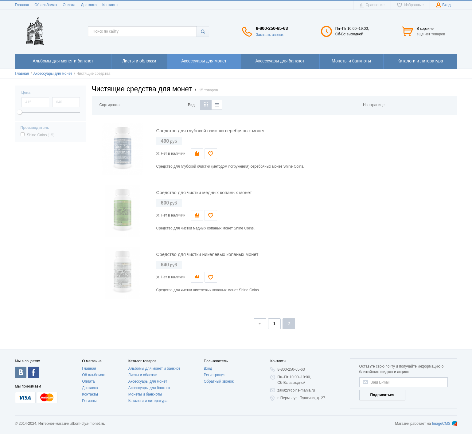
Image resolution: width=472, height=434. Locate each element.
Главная (22, 5)
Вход (208, 368)
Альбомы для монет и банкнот (154, 368)
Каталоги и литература (147, 401)
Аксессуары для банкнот (149, 388)
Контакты (110, 5)
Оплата (69, 5)
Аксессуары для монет (147, 381)
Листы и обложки (143, 375)
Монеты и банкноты (145, 394)
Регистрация (214, 375)
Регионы (89, 401)
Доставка (89, 5)
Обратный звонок (219, 381)
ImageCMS (444, 423)
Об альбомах (45, 5)
